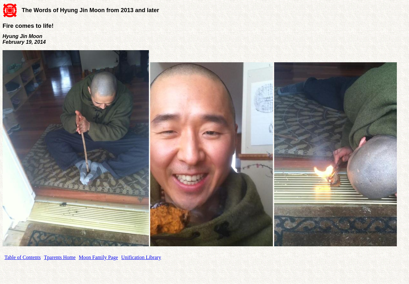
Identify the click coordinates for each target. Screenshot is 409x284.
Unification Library (141, 257)
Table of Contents (22, 257)
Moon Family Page (98, 257)
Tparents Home (60, 257)
